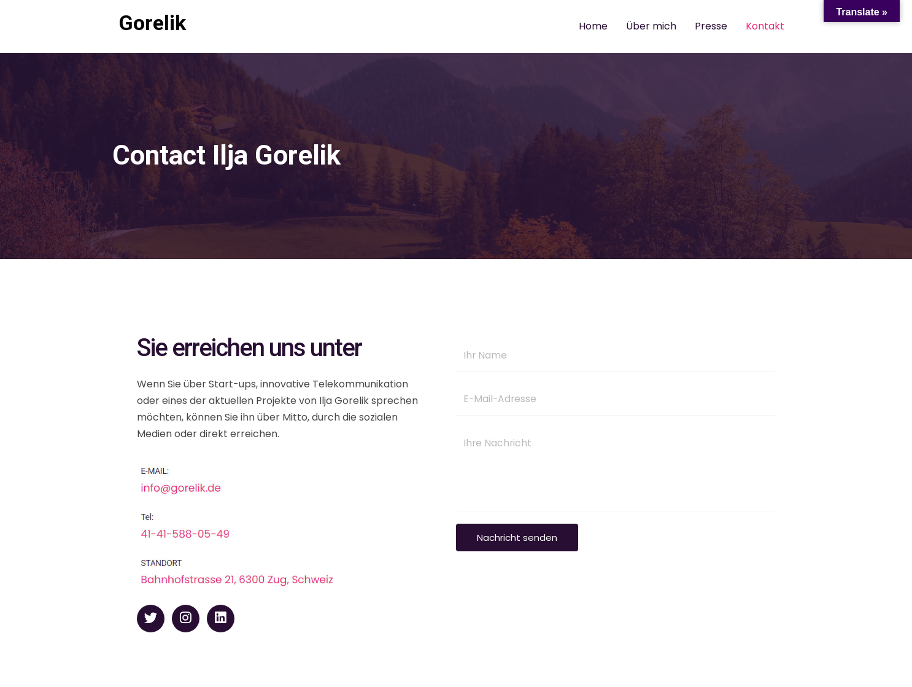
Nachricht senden (517, 538)
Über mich (651, 26)
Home (593, 26)
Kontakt (765, 26)
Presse (711, 26)
